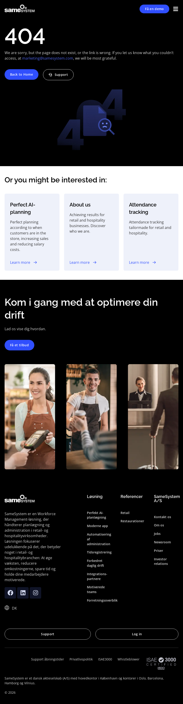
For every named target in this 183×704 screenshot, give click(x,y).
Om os (159, 525)
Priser (158, 550)
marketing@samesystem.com (47, 58)
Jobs (157, 533)
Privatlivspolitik (81, 659)
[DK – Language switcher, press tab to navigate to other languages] (14, 608)
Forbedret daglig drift (95, 563)
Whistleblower (129, 659)
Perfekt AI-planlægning (96, 515)
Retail (125, 513)
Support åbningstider (47, 659)
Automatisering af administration (99, 539)
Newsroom (162, 542)
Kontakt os (162, 517)
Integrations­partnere (97, 576)
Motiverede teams (96, 589)
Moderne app (97, 526)
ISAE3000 (105, 659)
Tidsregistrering (99, 552)
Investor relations (161, 561)
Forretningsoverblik (99, 600)
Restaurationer (132, 521)
